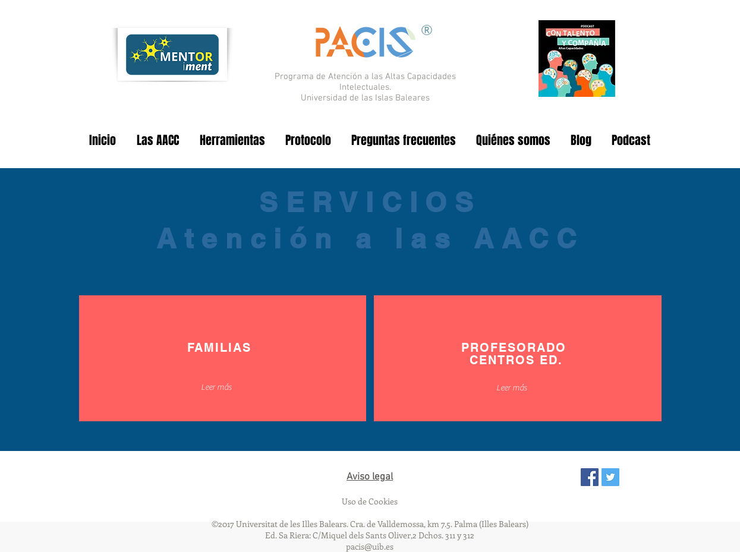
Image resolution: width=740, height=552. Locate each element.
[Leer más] (512, 388)
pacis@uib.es (369, 546)
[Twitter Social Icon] (610, 477)
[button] (216, 387)
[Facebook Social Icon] (590, 477)
